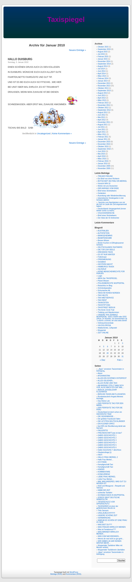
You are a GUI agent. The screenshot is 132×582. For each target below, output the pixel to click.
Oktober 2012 (103, 108)
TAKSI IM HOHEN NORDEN (109, 293)
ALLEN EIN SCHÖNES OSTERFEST (112, 378)
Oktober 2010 (103, 146)
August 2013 (103, 93)
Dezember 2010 (104, 142)
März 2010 (102, 159)
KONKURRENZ (104, 474)
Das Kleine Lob (104, 401)
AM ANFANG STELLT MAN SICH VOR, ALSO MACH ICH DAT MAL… (110, 386)
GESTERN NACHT (105, 264)
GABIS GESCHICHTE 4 (107, 443)
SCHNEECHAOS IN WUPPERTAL (111, 495)
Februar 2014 (103, 78)
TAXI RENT (102, 300)
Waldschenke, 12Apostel (107, 328)
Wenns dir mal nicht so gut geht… (111, 539)
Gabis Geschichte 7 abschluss (109, 450)
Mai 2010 (101, 154)
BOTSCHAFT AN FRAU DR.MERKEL (112, 181)
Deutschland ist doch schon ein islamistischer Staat (109, 413)
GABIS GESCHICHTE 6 (107, 447)
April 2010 (102, 156)
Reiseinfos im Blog (105, 286)
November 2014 (104, 61)
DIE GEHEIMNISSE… (106, 416)
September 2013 (104, 91)
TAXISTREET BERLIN (106, 307)
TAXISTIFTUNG (104, 305)
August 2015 (103, 52)
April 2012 (102, 120)
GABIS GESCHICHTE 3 (107, 440)
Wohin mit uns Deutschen (108, 186)
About (100, 373)
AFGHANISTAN (104, 376)
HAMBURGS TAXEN (106, 267)
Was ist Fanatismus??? (107, 529)
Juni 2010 (101, 151)
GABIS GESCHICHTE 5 (107, 445)
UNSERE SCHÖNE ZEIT (107, 515)
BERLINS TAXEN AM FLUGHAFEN (111, 394)
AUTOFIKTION (103, 233)
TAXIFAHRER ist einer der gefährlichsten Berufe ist (107, 507)
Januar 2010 (103, 163)
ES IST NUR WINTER (106, 254)
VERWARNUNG (104, 518)
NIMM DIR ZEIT (104, 490)
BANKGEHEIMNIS (105, 236)
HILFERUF (102, 269)
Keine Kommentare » (62, 133)
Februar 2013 (103, 103)
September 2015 (104, 49)
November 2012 (104, 105)
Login (100, 276)
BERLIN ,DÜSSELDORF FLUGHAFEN (106, 391)
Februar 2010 (103, 161)
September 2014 (104, 64)
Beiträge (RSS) (56, 574)
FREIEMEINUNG (104, 259)
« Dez (102, 360)
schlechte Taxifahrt (105, 493)
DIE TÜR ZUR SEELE (106, 250)
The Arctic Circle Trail (106, 310)
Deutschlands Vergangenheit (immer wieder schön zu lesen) (111, 210)
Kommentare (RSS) (73, 574)
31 (122, 356)
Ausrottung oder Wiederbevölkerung (112, 196)
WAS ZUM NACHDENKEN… (109, 536)
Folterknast (102, 257)
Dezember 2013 (104, 83)
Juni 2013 (101, 95)
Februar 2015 (103, 56)
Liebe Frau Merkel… (106, 479)
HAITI (100, 455)
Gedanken (102, 193)
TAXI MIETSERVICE (106, 298)
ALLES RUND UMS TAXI (107, 383)
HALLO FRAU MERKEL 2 (108, 457)
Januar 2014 (103, 81)
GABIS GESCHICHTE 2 (107, 438)
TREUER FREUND (105, 176)
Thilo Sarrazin (103, 510)
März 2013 (102, 100)
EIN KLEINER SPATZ (106, 424)
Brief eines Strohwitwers (107, 191)
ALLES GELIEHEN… (106, 381)
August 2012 (103, 112)
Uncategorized (43, 133)
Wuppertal (102, 330)
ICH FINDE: (102, 462)
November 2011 (104, 122)
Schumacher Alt (104, 290)
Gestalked (102, 262)
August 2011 (103, 125)
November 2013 (104, 86)
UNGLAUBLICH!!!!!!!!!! (106, 513)
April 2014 (102, 74)
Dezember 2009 (104, 166)
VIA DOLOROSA (104, 325)
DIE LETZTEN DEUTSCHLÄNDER (111, 421)
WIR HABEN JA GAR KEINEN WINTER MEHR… (108, 542)
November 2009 (104, 168)
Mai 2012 (101, 117)
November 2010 (104, 144)
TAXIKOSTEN (103, 303)
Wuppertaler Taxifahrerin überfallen (111, 550)
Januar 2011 (103, 139)
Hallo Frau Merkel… (105, 460)
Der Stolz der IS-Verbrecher (108, 218)
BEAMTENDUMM (105, 238)
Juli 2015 (101, 54)
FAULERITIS (103, 430)
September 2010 (104, 149)
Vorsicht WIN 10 (104, 183)
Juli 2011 (101, 127)
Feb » (120, 360)
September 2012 (104, 110)
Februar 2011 (103, 137)
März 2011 (102, 134)
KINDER (101, 469)
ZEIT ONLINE (103, 333)
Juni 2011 (101, 129)
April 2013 (102, 98)
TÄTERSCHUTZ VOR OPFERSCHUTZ (105, 503)
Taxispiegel (66, 19)
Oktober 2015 (103, 47)
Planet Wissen (103, 281)
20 (108, 353)
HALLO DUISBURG (20, 59)
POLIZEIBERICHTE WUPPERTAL (111, 283)
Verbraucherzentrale (105, 323)
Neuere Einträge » (77, 50)
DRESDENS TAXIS (105, 252)
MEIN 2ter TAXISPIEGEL (107, 278)
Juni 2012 (101, 115)
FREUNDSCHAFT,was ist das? (110, 433)
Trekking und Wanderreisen (108, 312)
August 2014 (103, 66)
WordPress (73, 572)
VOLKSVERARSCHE (106, 213)
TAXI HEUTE (103, 295)
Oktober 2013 (103, 88)
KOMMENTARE (104, 472)
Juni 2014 (101, 71)
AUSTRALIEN (103, 231)
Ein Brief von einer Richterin (108, 179)
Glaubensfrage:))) (104, 452)
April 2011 (102, 132)
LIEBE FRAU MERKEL (107, 477)
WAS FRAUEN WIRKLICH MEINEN (112, 527)
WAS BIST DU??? (105, 525)
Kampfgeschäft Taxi (105, 464)
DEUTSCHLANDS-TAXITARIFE (110, 247)
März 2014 (102, 76)
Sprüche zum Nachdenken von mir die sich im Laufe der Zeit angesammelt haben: (111, 204)
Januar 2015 (103, 59)
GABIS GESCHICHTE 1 (107, 435)
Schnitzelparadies (105, 288)
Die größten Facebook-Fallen (109, 419)
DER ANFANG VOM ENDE (108, 188)
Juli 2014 (101, 69)
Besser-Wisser (103, 240)
